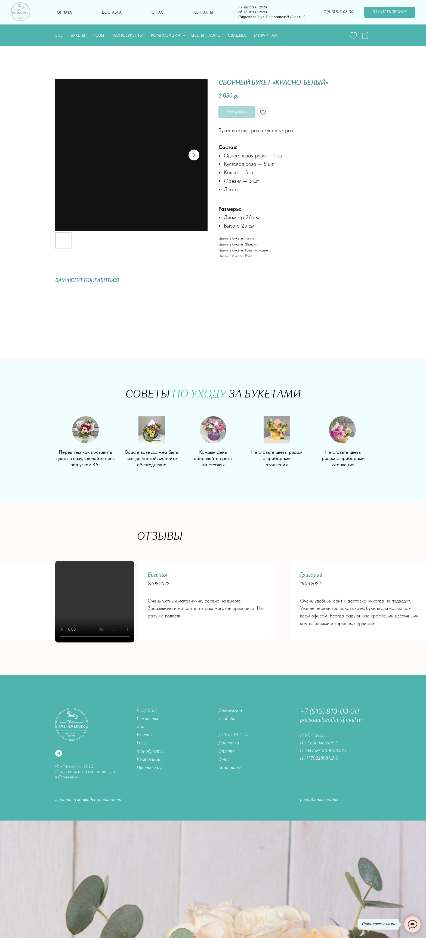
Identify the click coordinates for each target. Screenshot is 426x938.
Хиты (143, 727)
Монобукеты (150, 751)
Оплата (64, 12)
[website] (353, 35)
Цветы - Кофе (151, 768)
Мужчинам (266, 35)
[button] (389, 12)
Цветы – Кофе (205, 35)
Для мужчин (230, 711)
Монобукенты (127, 35)
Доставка (112, 12)
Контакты (203, 12)
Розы (98, 35)
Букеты (78, 35)
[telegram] (365, 35)
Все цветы (147, 719)
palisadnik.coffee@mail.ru (331, 720)
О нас (157, 12)
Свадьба (237, 35)
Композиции (166, 35)
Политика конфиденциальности (88, 800)
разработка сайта (319, 800)
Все (59, 35)
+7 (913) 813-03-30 (329, 711)
